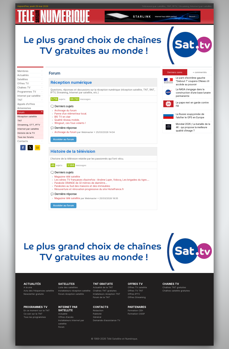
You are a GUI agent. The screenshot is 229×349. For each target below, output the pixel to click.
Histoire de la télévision (73, 151)
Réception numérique (71, 82)
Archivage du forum (65, 110)
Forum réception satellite (71, 294)
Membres (22, 71)
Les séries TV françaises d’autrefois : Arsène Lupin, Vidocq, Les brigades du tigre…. (101, 179)
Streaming (183, 6)
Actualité (62, 313)
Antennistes (24, 108)
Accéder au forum (63, 139)
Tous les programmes (35, 317)
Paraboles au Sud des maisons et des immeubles (82, 186)
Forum (20, 112)
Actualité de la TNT (103, 287)
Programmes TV (26, 91)
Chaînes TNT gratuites (105, 290)
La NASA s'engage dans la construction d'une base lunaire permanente (193, 92)
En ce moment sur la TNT (37, 310)
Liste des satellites (68, 287)
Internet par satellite (201, 6)
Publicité (97, 313)
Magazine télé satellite (67, 176)
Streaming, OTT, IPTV (29, 124)
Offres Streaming (137, 297)
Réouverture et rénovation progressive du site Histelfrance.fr (89, 189)
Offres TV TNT (135, 290)
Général (97, 317)
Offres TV (23, 83)
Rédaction (98, 310)
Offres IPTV (134, 294)
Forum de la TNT (101, 297)
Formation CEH (135, 310)
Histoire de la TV (26, 133)
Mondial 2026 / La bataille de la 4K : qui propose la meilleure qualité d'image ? (193, 127)
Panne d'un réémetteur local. (70, 113)
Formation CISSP (136, 313)
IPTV (175, 6)
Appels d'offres (26, 104)
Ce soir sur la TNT (33, 313)
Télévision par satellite (153, 6)
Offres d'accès (65, 317)
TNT (169, 6)
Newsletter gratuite (34, 294)
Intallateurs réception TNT (106, 294)
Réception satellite (27, 116)
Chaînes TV (23, 87)
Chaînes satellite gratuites (176, 290)
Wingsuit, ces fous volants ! (70, 123)
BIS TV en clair (62, 116)
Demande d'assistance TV (106, 320)
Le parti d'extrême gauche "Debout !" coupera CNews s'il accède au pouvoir (192, 81)
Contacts (22, 141)
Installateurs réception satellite (74, 290)
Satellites (22, 79)
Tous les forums (26, 137)
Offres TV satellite (137, 287)
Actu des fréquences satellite (39, 290)
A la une (28, 287)
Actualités (23, 75)
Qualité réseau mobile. (67, 119)
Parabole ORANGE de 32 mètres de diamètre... (80, 182)
